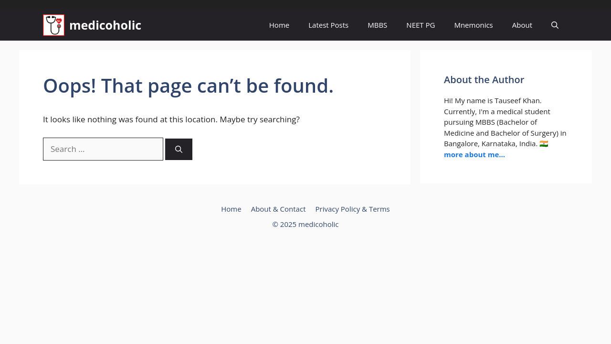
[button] (555, 25)
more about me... (474, 154)
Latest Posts (328, 25)
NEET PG (420, 25)
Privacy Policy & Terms (352, 209)
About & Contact (278, 209)
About (522, 25)
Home (279, 25)
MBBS (377, 25)
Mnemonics (473, 25)
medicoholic (105, 25)
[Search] (178, 149)
